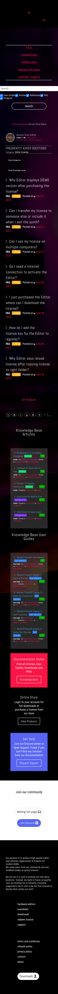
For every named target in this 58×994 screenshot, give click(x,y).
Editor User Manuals (32, 566)
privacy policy (24, 951)
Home (14, 124)
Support (38, 490)
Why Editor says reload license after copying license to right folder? (28, 364)
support (21, 924)
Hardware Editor (31, 138)
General (28, 456)
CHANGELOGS (29, 55)
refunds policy (24, 946)
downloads (23, 914)
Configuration (20, 500)
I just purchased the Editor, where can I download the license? (28, 303)
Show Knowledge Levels (17, 170)
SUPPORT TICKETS (29, 77)
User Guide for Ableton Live (27, 496)
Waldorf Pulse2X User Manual (28, 557)
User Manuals (20, 560)
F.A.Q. (29, 47)
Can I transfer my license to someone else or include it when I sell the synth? (29, 216)
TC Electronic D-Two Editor (29, 459)
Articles (31, 140)
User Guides (20, 140)
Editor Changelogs (32, 462)
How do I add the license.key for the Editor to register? (27, 333)
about (20, 961)
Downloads (26, 976)
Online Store (38, 140)
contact (21, 956)
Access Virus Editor (26, 134)
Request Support (29, 763)
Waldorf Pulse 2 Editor (30, 564)
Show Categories (14, 160)
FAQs (17, 196)
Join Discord (26, 823)
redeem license (25, 919)
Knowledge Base (29, 679)
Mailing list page (27, 812)
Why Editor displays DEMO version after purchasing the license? (27, 186)
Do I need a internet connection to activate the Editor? (26, 272)
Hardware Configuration (34, 477)
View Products (29, 721)
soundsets (22, 909)
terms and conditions (28, 941)
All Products (29, 399)
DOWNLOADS (29, 62)
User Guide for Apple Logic (27, 512)
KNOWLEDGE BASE (29, 70)
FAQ (26, 140)
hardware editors (26, 904)
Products (23, 124)
